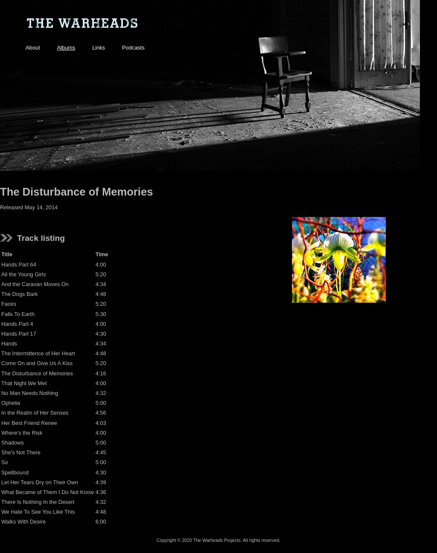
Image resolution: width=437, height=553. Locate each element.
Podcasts (133, 47)
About (33, 47)
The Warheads (81, 23)
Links (98, 47)
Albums (66, 47)
